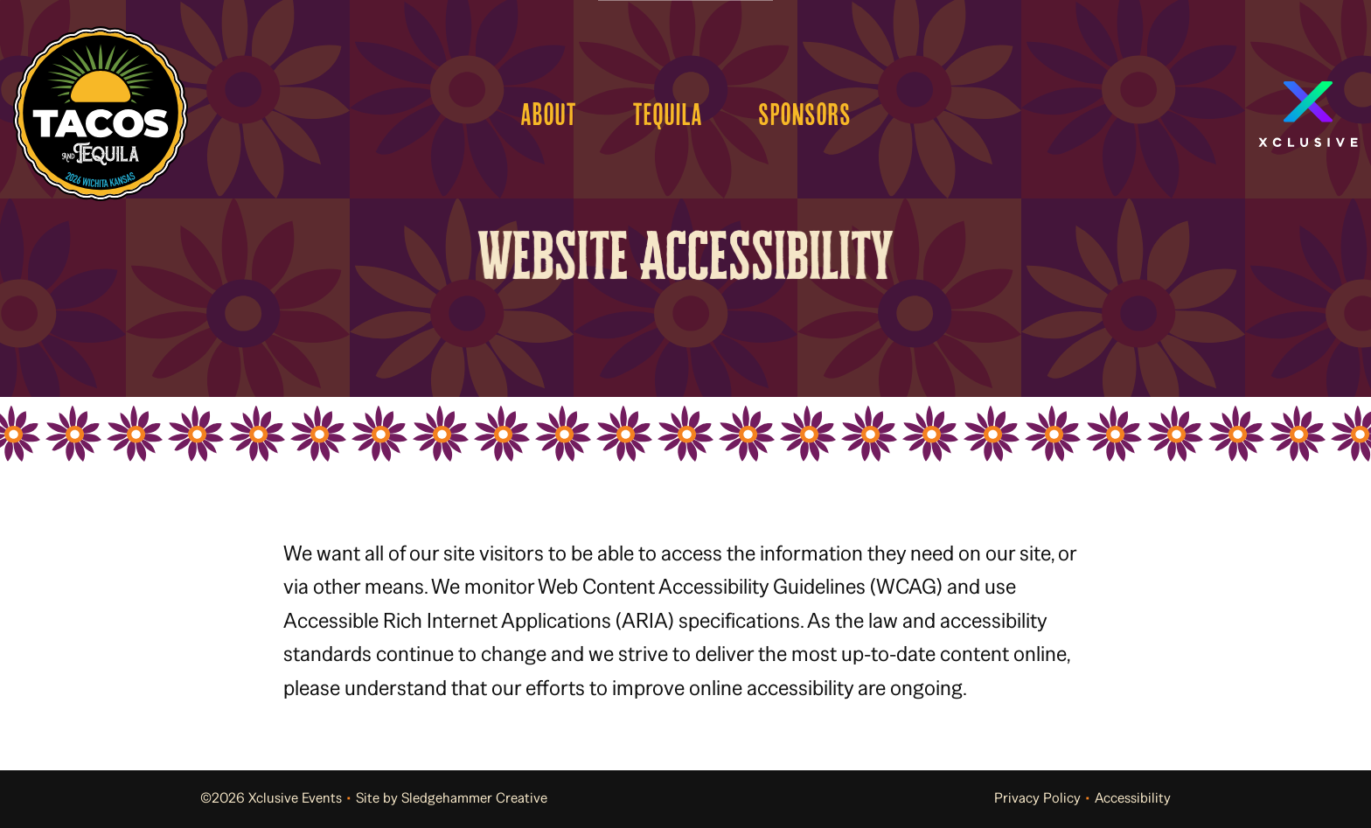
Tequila (667, 113)
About (548, 113)
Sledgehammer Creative (474, 798)
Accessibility (1133, 798)
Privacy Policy (1037, 798)
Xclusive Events (295, 798)
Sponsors (804, 113)
